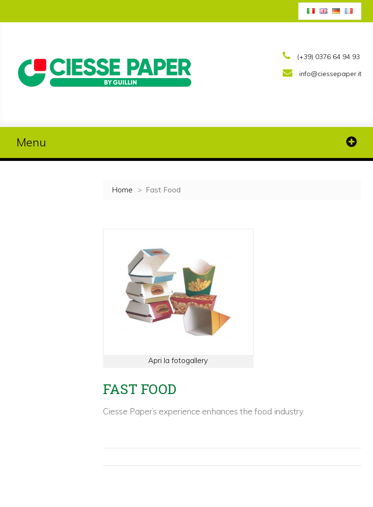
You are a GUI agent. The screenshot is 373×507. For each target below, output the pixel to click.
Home (122, 189)
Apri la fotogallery (178, 360)
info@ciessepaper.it (330, 73)
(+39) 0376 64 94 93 (328, 56)
